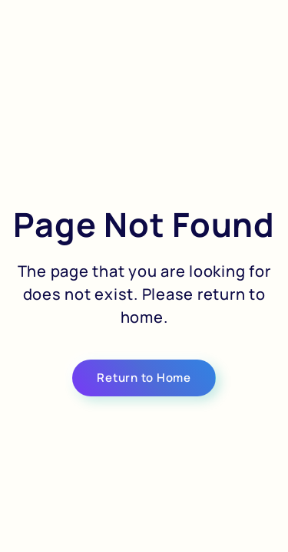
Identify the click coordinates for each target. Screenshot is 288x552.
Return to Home (144, 378)
